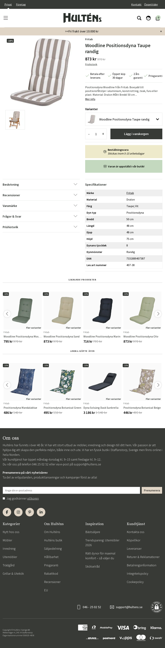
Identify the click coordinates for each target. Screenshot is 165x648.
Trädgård (9, 565)
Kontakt (136, 4)
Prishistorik (91, 64)
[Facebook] (7, 512)
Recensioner (52, 582)
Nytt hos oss (11, 532)
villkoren (33, 498)
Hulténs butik (53, 540)
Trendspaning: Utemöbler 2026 (102, 542)
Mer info (90, 99)
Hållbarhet (51, 557)
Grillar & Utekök (13, 573)
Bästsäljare (92, 532)
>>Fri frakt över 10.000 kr (82, 31)
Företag (21, 4)
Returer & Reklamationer (143, 557)
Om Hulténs (52, 532)
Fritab (89, 39)
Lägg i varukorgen (136, 134)
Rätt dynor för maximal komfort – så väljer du (100, 555)
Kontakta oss (135, 532)
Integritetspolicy (137, 573)
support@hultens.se (87, 464)
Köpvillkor (133, 540)
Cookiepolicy (135, 582)
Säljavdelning (53, 548)
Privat (8, 4)
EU (46, 590)
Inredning (9, 548)
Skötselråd (92, 566)
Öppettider (151, 4)
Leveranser (134, 548)
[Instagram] (18, 512)
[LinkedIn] (41, 512)
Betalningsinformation (141, 565)
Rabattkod (51, 573)
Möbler (7, 540)
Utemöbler (10, 557)
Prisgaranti (51, 565)
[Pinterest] (29, 512)
